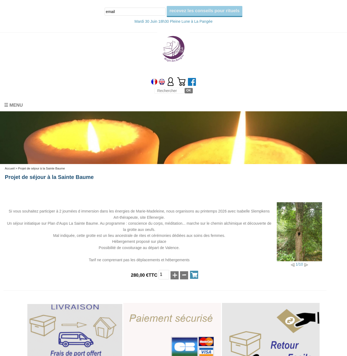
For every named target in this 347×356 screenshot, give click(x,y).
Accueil (10, 168)
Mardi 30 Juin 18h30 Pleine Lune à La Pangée (173, 21)
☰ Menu (13, 105)
